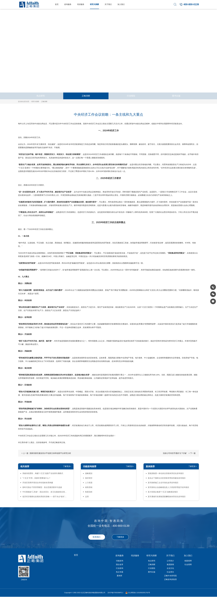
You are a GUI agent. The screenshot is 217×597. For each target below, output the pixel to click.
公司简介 (170, 561)
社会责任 (170, 572)
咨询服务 (67, 4)
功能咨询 (119, 561)
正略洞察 (86, 96)
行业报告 (131, 96)
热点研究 (41, 96)
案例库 (119, 576)
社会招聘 (188, 564)
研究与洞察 (94, 4)
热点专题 (119, 572)
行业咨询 (119, 568)
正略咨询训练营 (170, 579)
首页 (57, 4)
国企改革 (119, 564)
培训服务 (80, 4)
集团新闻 (170, 564)
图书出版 (176, 96)
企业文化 (170, 568)
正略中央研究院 (170, 576)
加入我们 (121, 4)
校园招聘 (188, 561)
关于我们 (108, 4)
